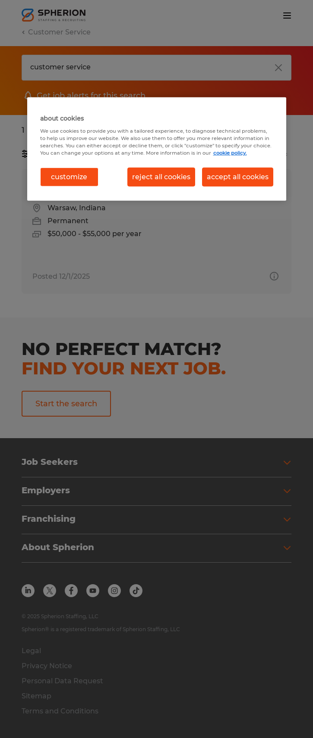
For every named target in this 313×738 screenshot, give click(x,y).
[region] (156, 149)
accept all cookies (238, 177)
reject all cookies (161, 177)
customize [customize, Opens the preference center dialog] (69, 177)
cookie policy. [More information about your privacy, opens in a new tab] (230, 152)
